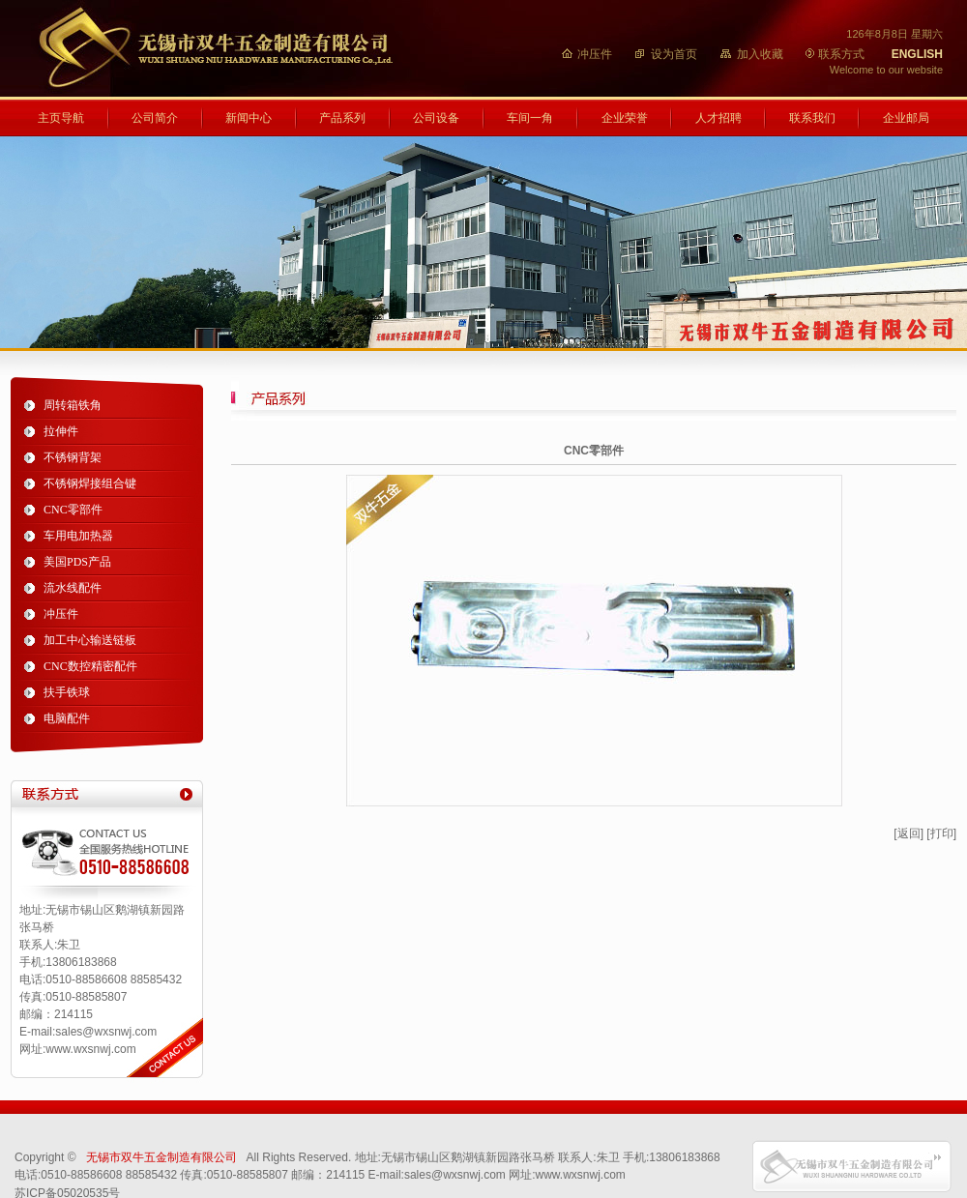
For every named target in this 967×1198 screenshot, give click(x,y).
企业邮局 (906, 118)
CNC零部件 (73, 509)
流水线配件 (73, 588)
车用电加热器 (78, 535)
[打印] (941, 833)
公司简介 (155, 118)
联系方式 (841, 54)
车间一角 (530, 118)
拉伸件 (61, 431)
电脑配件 (67, 718)
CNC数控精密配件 (90, 666)
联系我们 (812, 118)
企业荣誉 (624, 118)
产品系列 (342, 118)
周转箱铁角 (73, 405)
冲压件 (594, 54)
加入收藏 (760, 54)
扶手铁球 (67, 692)
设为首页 (674, 54)
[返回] (908, 833)
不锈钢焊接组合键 (90, 483)
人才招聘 (718, 118)
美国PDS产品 (77, 562)
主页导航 (61, 118)
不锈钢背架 (73, 457)
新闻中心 (248, 118)
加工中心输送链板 (90, 640)
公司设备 (436, 118)
